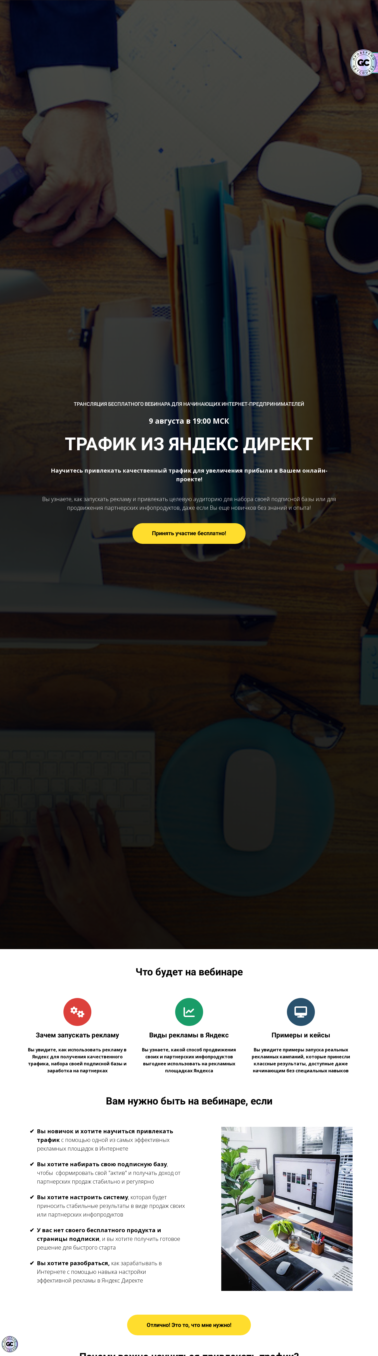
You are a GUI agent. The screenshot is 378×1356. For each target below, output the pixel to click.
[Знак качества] (9, 1344)
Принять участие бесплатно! (189, 533)
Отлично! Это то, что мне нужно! (189, 1325)
